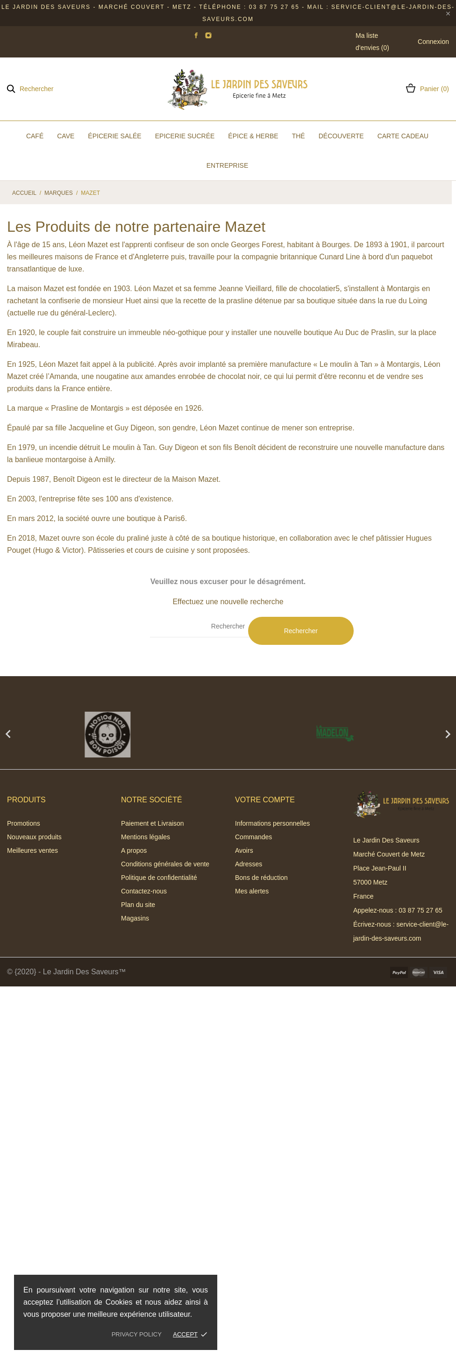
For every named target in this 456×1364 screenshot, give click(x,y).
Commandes (253, 837)
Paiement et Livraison (152, 823)
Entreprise (227, 165)
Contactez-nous (144, 891)
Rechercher (301, 631)
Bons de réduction (261, 877)
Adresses (248, 864)
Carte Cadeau (403, 136)
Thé (298, 136)
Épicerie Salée (114, 136)
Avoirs (244, 850)
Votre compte (265, 800)
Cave (65, 136)
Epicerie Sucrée (185, 136)
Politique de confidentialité (159, 877)
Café (34, 136)
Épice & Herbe (253, 136)
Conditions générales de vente (165, 864)
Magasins (135, 918)
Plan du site (138, 904)
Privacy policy (137, 1334)
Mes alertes (252, 891)
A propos (134, 850)
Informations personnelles (272, 823)
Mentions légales (145, 837)
